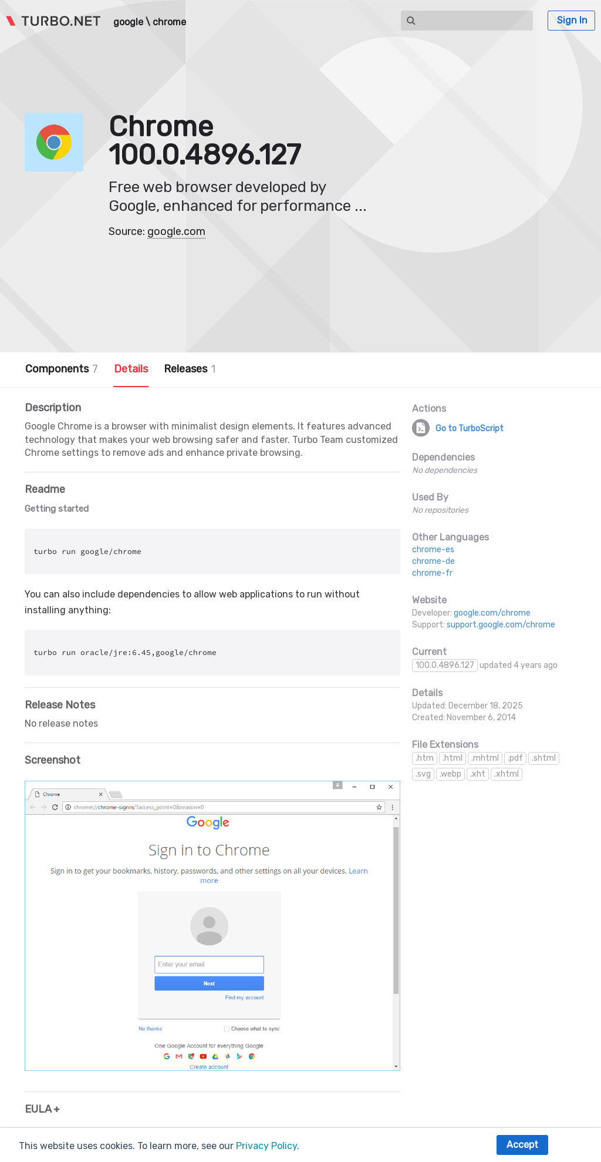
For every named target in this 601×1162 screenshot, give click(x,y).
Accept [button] (522, 1144)
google (128, 22)
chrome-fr (432, 573)
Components (61, 368)
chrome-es (433, 550)
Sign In (572, 20)
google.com (176, 231)
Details (131, 368)
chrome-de (433, 561)
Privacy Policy (266, 1145)
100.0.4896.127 (445, 665)
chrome (169, 22)
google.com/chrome (492, 613)
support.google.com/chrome (501, 625)
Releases (189, 368)
